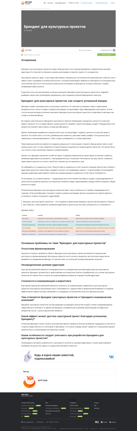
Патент (86, 428)
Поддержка (73, 402)
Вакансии (96, 408)
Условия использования (28, 402)
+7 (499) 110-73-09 (73, 3)
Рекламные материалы (52, 405)
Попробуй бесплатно (102, 3)
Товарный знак (93, 428)
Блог (47, 402)
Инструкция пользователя (53, 411)
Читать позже (106, 54)
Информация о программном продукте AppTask (71, 428)
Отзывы (96, 402)
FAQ (45, 3)
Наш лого (48, 413)
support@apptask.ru (60, 3)
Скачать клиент (86, 3)
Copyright (101, 428)
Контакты (50, 3)
